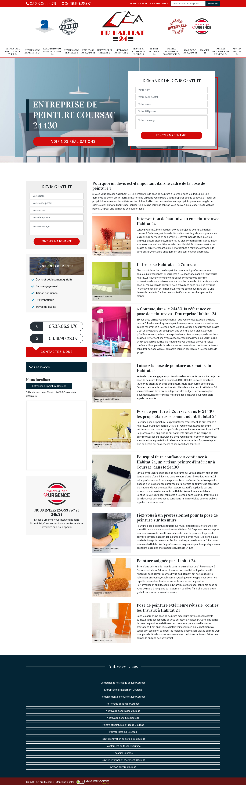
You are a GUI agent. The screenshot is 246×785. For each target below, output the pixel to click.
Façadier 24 (204, 51)
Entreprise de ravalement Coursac (123, 689)
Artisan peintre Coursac (123, 767)
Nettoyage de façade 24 (88, 51)
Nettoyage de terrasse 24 (105, 51)
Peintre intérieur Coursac (123, 731)
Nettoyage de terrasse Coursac (123, 711)
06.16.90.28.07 (76, 3)
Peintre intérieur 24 (154, 51)
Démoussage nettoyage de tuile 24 (12, 51)
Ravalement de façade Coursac (123, 746)
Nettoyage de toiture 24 (121, 51)
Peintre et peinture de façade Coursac (123, 724)
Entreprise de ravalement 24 (32, 51)
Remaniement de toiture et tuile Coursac (123, 696)
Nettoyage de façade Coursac (123, 703)
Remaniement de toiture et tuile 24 (52, 51)
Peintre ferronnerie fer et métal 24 (220, 51)
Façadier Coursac (123, 753)
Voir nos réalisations (73, 141)
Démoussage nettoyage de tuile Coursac (123, 682)
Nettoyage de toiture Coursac (123, 717)
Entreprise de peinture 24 (71, 51)
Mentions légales (65, 782)
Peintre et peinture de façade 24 (138, 51)
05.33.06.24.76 (41, 3)
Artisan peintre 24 (237, 51)
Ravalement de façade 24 (190, 51)
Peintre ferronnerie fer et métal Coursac (123, 760)
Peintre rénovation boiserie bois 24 (171, 51)
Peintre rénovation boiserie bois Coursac (123, 738)
